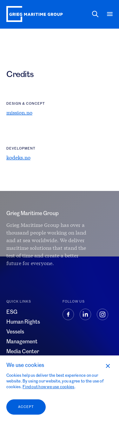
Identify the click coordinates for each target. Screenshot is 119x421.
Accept (26, 407)
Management (21, 341)
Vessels (15, 331)
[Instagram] (105, 317)
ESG (11, 312)
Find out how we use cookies (48, 387)
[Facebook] (71, 317)
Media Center (22, 351)
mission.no (19, 112)
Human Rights (23, 322)
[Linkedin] (88, 317)
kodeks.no (18, 157)
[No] (107, 365)
